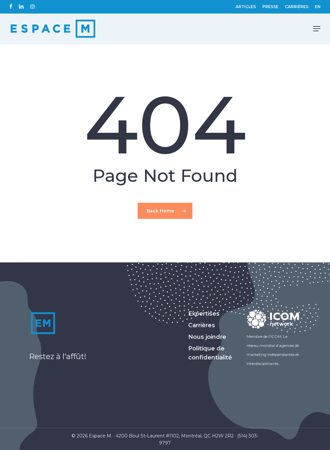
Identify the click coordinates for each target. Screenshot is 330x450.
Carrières (201, 325)
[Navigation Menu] (316, 29)
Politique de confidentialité (210, 353)
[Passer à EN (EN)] (318, 6)
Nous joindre (207, 336)
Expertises (203, 313)
